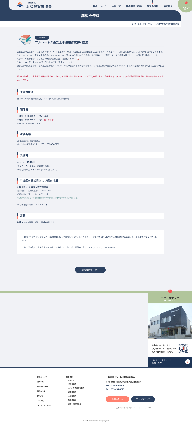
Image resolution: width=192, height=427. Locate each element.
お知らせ (71, 380)
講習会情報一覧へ (90, 270)
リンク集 (40, 401)
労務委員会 (72, 384)
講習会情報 (152, 6)
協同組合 (168, 6)
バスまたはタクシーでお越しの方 (161, 361)
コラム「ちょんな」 (44, 405)
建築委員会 (72, 392)
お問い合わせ (117, 399)
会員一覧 (116, 6)
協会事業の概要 (134, 6)
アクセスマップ (143, 399)
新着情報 (69, 377)
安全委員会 (72, 400)
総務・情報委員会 (74, 404)
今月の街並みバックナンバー (126, 408)
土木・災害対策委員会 (76, 388)
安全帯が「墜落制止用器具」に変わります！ (56, 59)
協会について (99, 6)
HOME (133, 24)
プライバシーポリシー (147, 408)
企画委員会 (72, 396)
